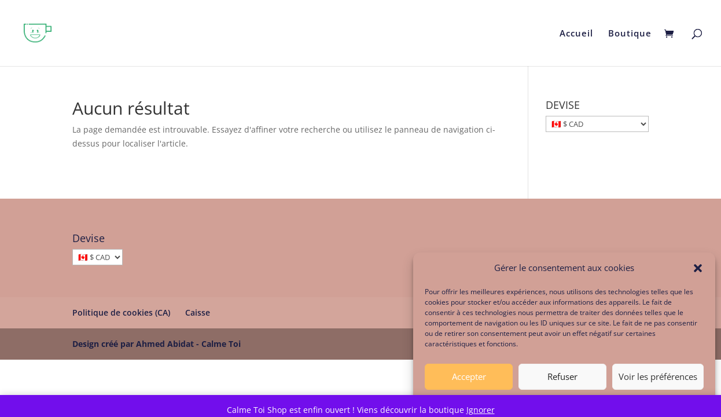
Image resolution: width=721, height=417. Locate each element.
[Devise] (97, 257)
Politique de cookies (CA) (121, 312)
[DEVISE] (597, 124)
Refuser (562, 380)
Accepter (469, 380)
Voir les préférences (658, 380)
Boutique (630, 34)
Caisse (197, 312)
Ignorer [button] (480, 409)
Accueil (576, 34)
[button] (698, 271)
